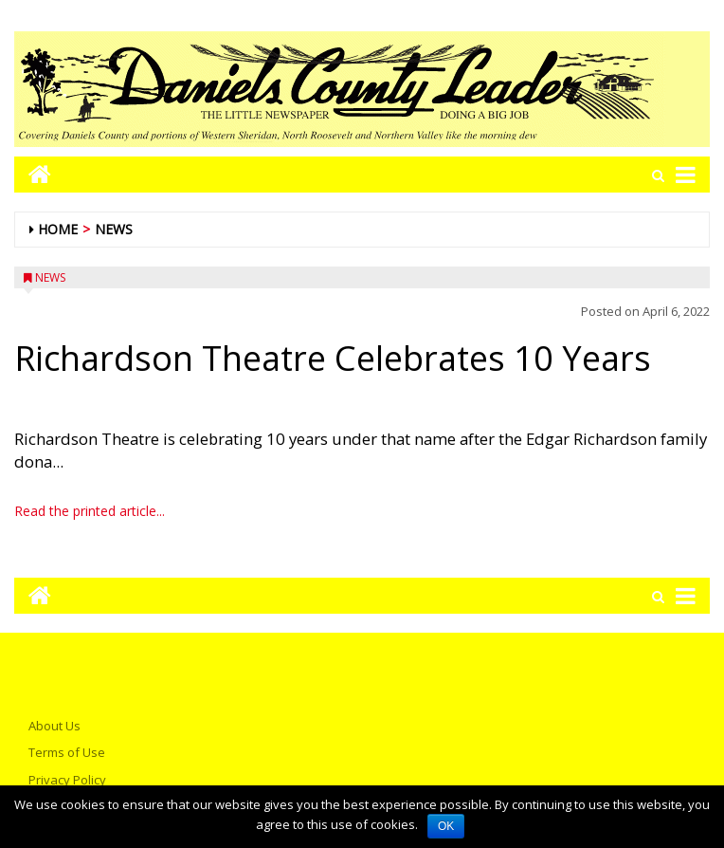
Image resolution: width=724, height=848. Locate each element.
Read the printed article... (89, 511)
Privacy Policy (67, 779)
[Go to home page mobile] (32, 174)
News (114, 229)
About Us (54, 725)
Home (58, 229)
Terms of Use (66, 752)
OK (446, 826)
